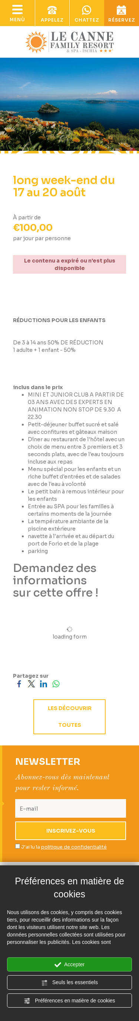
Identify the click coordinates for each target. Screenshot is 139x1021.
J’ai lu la (64, 847)
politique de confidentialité (74, 847)
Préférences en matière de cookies (69, 1001)
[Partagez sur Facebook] (19, 683)
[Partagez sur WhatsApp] (56, 683)
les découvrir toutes (70, 716)
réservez (121, 14)
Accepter (69, 964)
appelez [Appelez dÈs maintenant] (52, 14)
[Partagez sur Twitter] (31, 683)
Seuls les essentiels (69, 982)
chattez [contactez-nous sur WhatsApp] (87, 14)
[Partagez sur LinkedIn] (43, 683)
